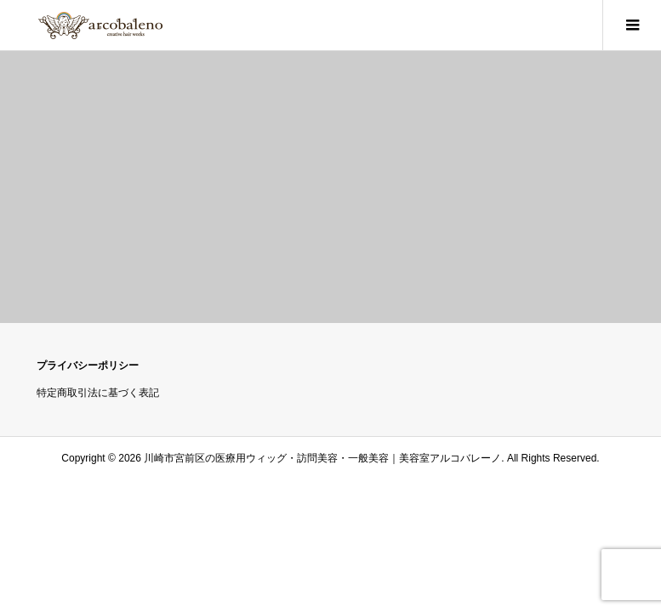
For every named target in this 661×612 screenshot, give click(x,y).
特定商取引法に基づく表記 (98, 393)
